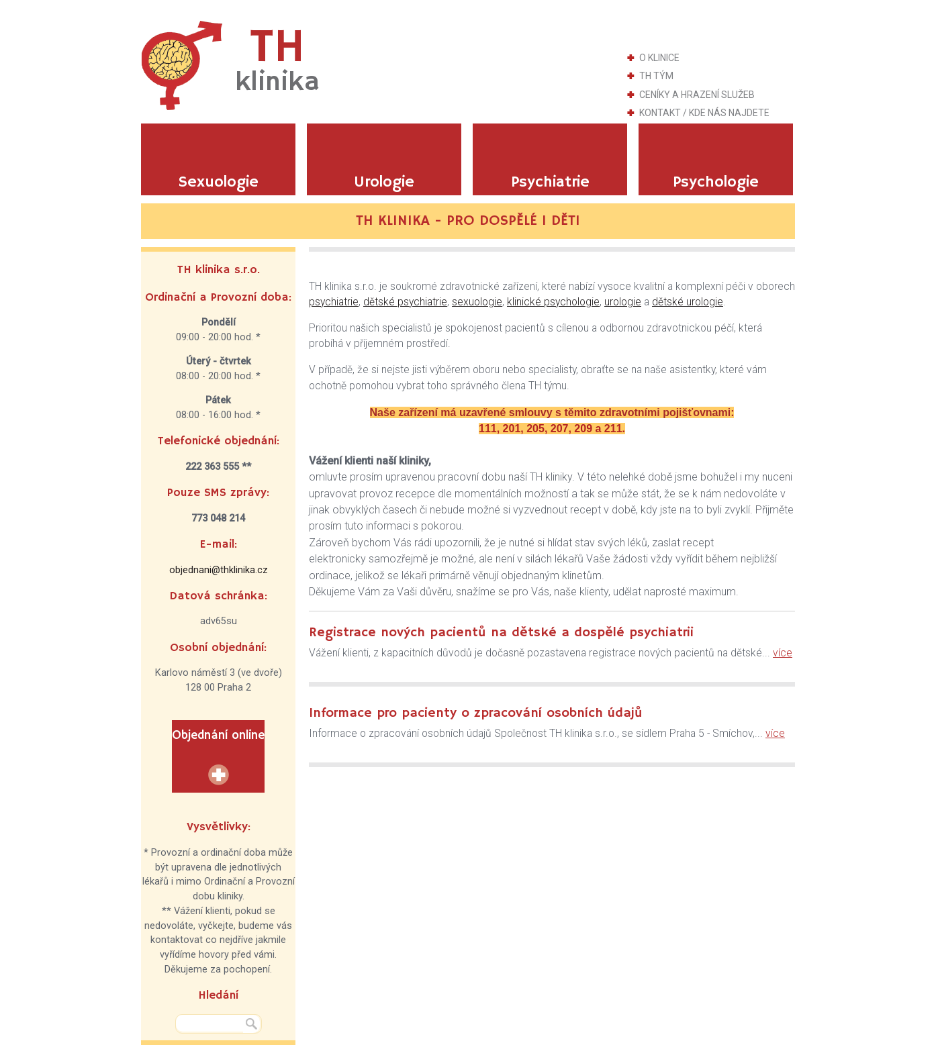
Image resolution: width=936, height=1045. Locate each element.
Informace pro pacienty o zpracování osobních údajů (476, 713)
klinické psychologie (553, 302)
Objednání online (218, 735)
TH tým (656, 75)
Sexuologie (218, 182)
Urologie (384, 182)
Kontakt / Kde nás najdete (704, 112)
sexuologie (477, 302)
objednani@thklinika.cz (218, 570)
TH (277, 60)
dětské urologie (687, 302)
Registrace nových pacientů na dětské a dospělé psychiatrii (501, 632)
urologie (622, 302)
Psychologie (716, 182)
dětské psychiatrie (405, 302)
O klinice (659, 57)
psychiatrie (334, 302)
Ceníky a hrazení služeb (697, 94)
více (782, 653)
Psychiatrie (550, 182)
